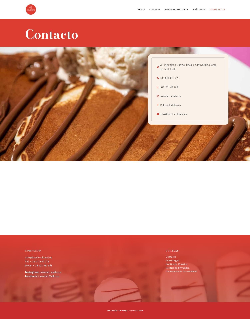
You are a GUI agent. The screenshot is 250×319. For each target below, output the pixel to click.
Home (141, 9)
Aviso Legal (172, 260)
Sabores (154, 9)
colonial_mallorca (43, 272)
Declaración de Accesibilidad (181, 271)
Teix (141, 310)
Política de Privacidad (177, 268)
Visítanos (199, 9)
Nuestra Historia (176, 9)
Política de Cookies (176, 264)
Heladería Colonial (117, 310)
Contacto (217, 9)
